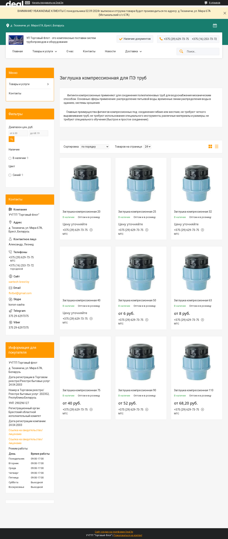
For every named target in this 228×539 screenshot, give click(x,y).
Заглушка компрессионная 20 (81, 211)
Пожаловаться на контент (128, 535)
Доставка (131, 51)
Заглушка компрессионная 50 (137, 300)
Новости (110, 51)
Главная (18, 51)
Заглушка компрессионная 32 (193, 211)
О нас (69, 51)
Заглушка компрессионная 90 (137, 390)
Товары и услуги (42, 51)
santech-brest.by (19, 281)
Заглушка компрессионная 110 (193, 390)
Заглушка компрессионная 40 (81, 300)
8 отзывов (214, 2)
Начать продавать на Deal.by (47, 2)
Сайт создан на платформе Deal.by (114, 532)
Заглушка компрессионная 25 (137, 211)
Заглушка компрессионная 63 (193, 300)
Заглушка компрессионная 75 (81, 390)
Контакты (89, 51)
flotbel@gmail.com (20, 293)
